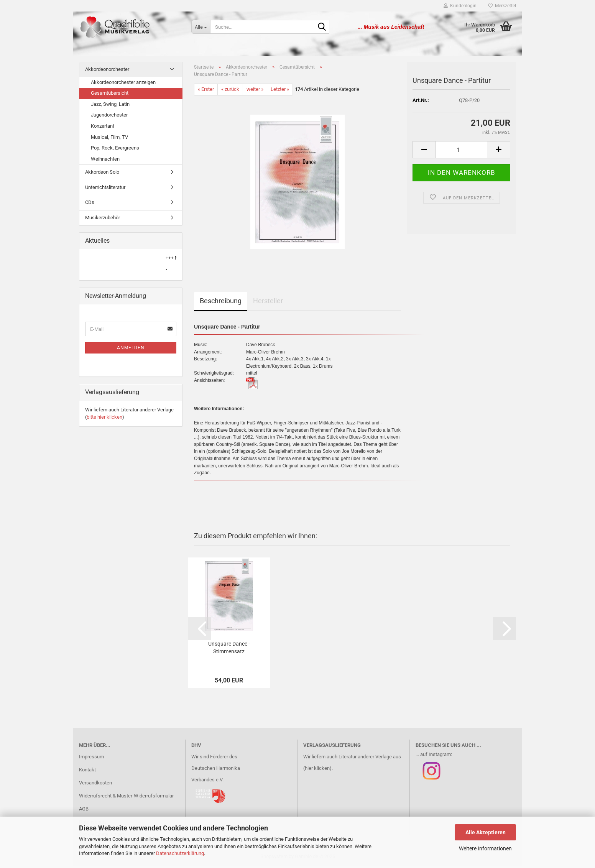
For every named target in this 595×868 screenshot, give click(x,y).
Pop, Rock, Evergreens (115, 149)
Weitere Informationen (485, 848)
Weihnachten (105, 160)
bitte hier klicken (104, 418)
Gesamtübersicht (109, 94)
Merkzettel (502, 5)
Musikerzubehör (102, 219)
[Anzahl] (461, 151)
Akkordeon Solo (102, 173)
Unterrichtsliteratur (105, 189)
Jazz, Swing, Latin (110, 105)
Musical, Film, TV (109, 138)
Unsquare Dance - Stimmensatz (229, 649)
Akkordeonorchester (107, 71)
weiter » (255, 91)
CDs (89, 204)
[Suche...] (200, 27)
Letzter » (280, 91)
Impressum (91, 758)
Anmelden (131, 349)
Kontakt (87, 771)
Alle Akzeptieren (485, 832)
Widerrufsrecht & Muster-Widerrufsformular (126, 797)
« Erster (206, 91)
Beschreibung (221, 302)
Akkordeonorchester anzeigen (123, 84)
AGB (84, 810)
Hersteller (268, 302)
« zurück (230, 91)
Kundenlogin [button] (460, 5)
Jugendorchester (109, 116)
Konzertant (102, 127)
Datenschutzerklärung (180, 853)
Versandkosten (95, 784)
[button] (424, 151)
